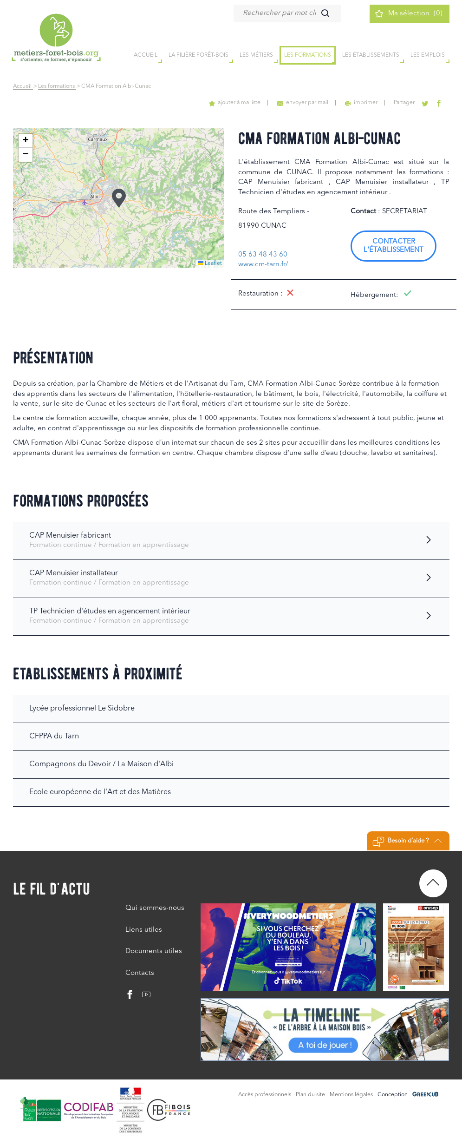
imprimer (361, 102)
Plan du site (310, 1095)
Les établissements (370, 55)
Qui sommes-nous (154, 908)
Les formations (307, 55)
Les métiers (256, 55)
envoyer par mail (302, 102)
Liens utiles (143, 930)
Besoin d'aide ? (406, 842)
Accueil (23, 86)
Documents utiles (153, 951)
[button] (119, 198)
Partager (404, 102)
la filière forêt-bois (198, 55)
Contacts (139, 973)
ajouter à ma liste (234, 102)
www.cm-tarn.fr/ (263, 264)
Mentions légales (351, 1095)
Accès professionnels (264, 1095)
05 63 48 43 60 (262, 254)
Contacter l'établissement (393, 246)
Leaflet (210, 263)
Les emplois (427, 55)
